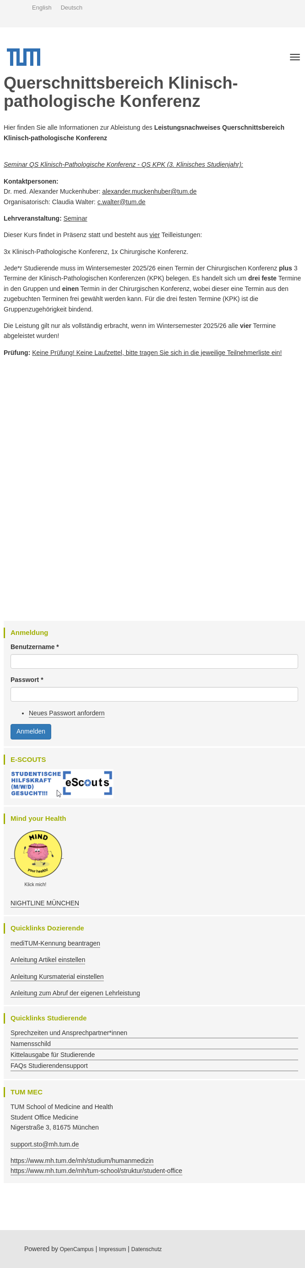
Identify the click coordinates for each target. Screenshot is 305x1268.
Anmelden (30, 731)
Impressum (112, 1249)
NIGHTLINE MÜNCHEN (45, 903)
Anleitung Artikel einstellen (48, 959)
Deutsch (72, 7)
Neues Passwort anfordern (67, 713)
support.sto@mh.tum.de (45, 1144)
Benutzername (35, 646)
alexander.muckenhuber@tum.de (149, 191)
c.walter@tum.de (121, 202)
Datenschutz (146, 1249)
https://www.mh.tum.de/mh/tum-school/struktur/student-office (96, 1170)
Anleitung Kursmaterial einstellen (57, 976)
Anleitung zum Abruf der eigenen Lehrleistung (75, 993)
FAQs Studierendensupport (49, 1065)
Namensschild (31, 1043)
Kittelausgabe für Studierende (53, 1054)
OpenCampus (77, 1249)
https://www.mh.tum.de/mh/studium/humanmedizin (82, 1160)
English (42, 7)
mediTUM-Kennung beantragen (55, 943)
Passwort (27, 679)
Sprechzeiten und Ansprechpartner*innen (69, 1032)
